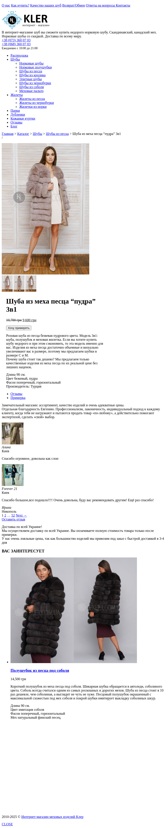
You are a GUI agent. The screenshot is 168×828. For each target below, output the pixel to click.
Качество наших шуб (45, 5)
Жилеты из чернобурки (36, 103)
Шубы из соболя (31, 87)
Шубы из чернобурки (35, 83)
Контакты (123, 5)
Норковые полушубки (35, 67)
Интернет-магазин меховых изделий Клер (52, 817)
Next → (21, 515)
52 (13, 515)
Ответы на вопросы (101, 5)
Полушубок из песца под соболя (39, 670)
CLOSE (7, 824)
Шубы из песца (30, 71)
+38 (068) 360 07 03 (16, 44)
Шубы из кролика (32, 75)
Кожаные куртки (22, 118)
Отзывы (16, 122)
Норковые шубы (31, 63)
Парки (15, 110)
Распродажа (19, 55)
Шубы (15, 59)
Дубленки (17, 114)
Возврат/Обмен (73, 5)
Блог (14, 126)
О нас (6, 5)
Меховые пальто (31, 91)
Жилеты (16, 95)
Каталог (23, 134)
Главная (8, 134)
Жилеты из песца (32, 99)
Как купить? (20, 5)
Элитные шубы (30, 79)
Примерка (17, 398)
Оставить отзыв (13, 519)
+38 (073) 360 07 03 (16, 40)
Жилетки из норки (33, 106)
